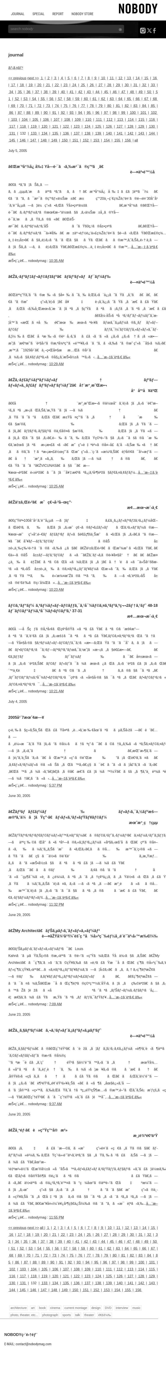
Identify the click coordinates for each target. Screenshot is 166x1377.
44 (97, 92)
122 (66, 126)
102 (154, 113)
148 (44, 140)
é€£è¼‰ (104, 1315)
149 (54, 140)
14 (137, 78)
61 (94, 99)
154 (107, 140)
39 (54, 92)
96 (97, 113)
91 (54, 113)
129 (141, 126)
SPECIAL (38, 14)
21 (48, 85)
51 (13, 1248)
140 (109, 133)
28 (109, 85)
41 (72, 92)
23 (66, 85)
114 (131, 119)
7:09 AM (55, 1004)
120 (44, 126)
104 (25, 119)
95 (89, 113)
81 (118, 106)
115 (141, 119)
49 (141, 92)
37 (37, 92)
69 (13, 106)
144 (152, 133)
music (136, 1308)
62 (103, 99)
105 (35, 119)
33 (153, 85)
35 (20, 92)
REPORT (58, 14)
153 (96, 140)
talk (77, 1315)
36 (28, 92)
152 (86, 140)
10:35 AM (56, 261)
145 (12, 140)
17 (13, 85)
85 (153, 106)
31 (135, 85)
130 (152, 126)
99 (123, 113)
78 (92, 106)
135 (55, 133)
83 (135, 106)
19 (31, 85)
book (42, 1308)
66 (137, 99)
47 (123, 92)
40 (63, 92)
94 (80, 113)
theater (89, 1315)
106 (46, 119)
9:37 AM (55, 1104)
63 (112, 99)
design (96, 1308)
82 (127, 106)
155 (117, 140)
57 (60, 99)
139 (98, 133)
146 (23, 140)
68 (155, 99)
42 (80, 92)
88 (28, 113)
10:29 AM (56, 364)
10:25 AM (56, 486)
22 (57, 85)
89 (37, 113)
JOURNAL (17, 14)
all (136, 140)
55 (43, 99)
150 (65, 140)
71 (31, 106)
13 (129, 78)
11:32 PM (56, 904)
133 (34, 133)
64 (120, 99)
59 (77, 99)
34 (11, 92)
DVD (108, 1308)
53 (26, 99)
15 (146, 78)
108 (67, 119)
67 (146, 99)
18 (22, 85)
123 (77, 126)
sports (66, 1315)
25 (83, 85)
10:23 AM (56, 589)
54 (34, 99)
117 (12, 126)
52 (17, 99)
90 (46, 113)
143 (141, 133)
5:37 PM (55, 785)
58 (69, 99)
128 (130, 126)
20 (39, 85)
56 (51, 99)
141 (120, 133)
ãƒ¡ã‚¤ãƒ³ (15, 68)
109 (78, 119)
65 (129, 99)
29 (118, 85)
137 (77, 133)
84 (144, 106)
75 (66, 106)
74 (57, 106)
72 (39, 106)
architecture (18, 1308)
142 (130, 133)
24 (74, 85)
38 (46, 92)
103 (14, 119)
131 (12, 133)
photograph (50, 1315)
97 (106, 113)
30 (127, 85)
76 (74, 106)
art (33, 1308)
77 (83, 106)
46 (115, 92)
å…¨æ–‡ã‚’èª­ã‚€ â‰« (113, 357)
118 (23, 126)
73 (48, 106)
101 (143, 113)
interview (122, 1308)
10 (103, 78)
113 (120, 119)
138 (87, 133)
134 (44, 133)
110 (88, 119)
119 (34, 126)
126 (109, 126)
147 (33, 140)
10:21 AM (56, 691)
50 (149, 92)
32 (144, 85)
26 (92, 85)
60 (86, 99)
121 (55, 126)
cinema (55, 1308)
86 (11, 113)
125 (98, 126)
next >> (33, 78)
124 (87, 126)
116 (152, 119)
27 (100, 85)
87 (20, 113)
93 (71, 113)
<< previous (17, 78)
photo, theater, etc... (24, 1315)
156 (128, 140)
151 (75, 140)
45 (106, 92)
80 (109, 106)
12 (120, 78)
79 (100, 106)
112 (109, 119)
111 (99, 119)
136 (66, 133)
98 (115, 113)
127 (120, 126)
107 (56, 119)
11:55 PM (56, 1217)
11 (112, 78)
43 (89, 92)
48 (132, 92)
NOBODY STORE (82, 14)
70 (22, 106)
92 (63, 113)
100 (133, 113)
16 (155, 78)
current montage (75, 1308)
